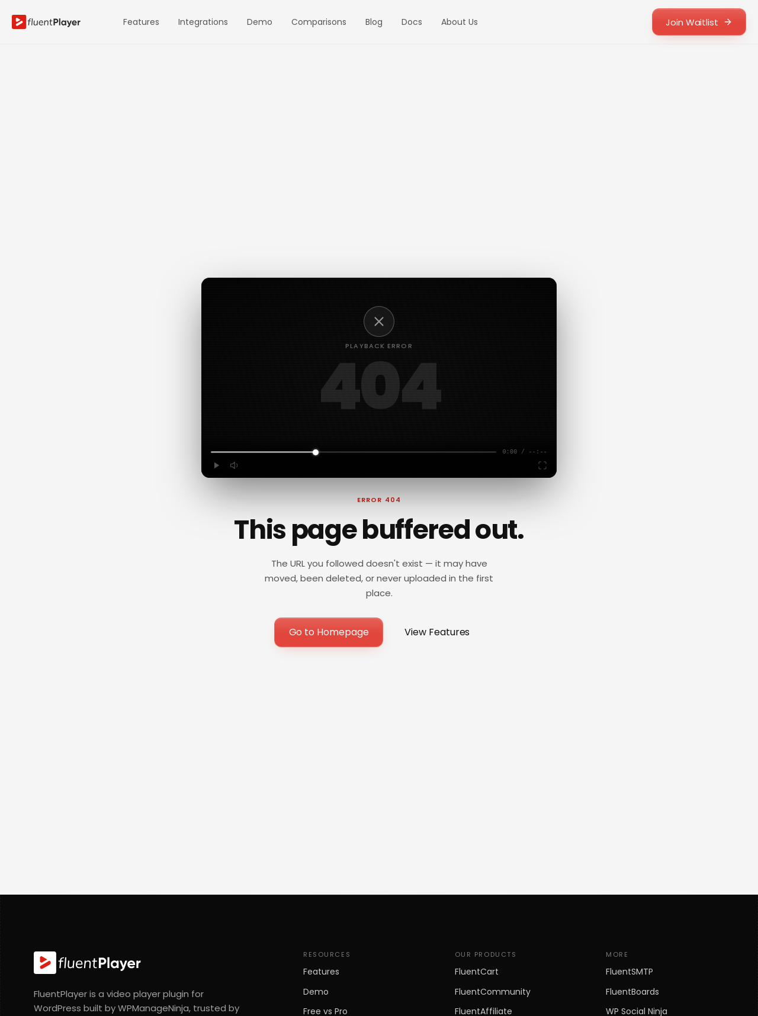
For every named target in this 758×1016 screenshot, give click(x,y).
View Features (437, 632)
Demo (259, 22)
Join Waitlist (699, 22)
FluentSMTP (629, 972)
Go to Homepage (329, 632)
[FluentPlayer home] (46, 22)
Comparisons (318, 22)
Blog (374, 22)
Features (141, 22)
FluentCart (477, 972)
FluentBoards (632, 992)
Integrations (203, 22)
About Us (459, 22)
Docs (412, 22)
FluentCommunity (493, 992)
